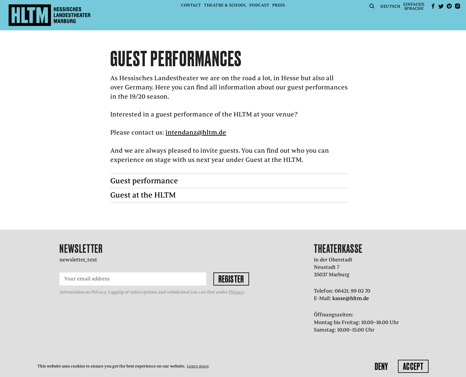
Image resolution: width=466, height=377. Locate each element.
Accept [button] (413, 366)
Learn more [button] (198, 366)
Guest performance (144, 180)
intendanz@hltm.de (196, 132)
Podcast (259, 5)
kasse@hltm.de (350, 298)
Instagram (457, 6)
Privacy (236, 292)
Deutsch (390, 6)
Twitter (441, 6)
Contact (191, 5)
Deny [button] (381, 366)
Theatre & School (225, 5)
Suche (372, 6)
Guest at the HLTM (143, 195)
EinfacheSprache (413, 6)
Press (278, 5)
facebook (433, 6)
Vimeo (449, 6)
